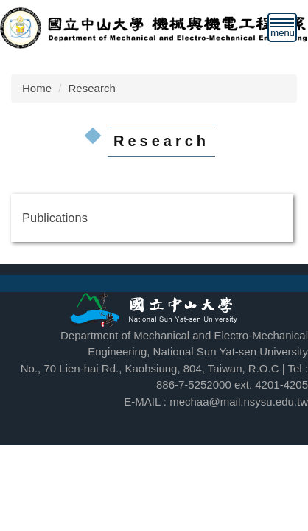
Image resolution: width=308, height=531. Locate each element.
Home (37, 88)
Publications (55, 217)
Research (92, 88)
